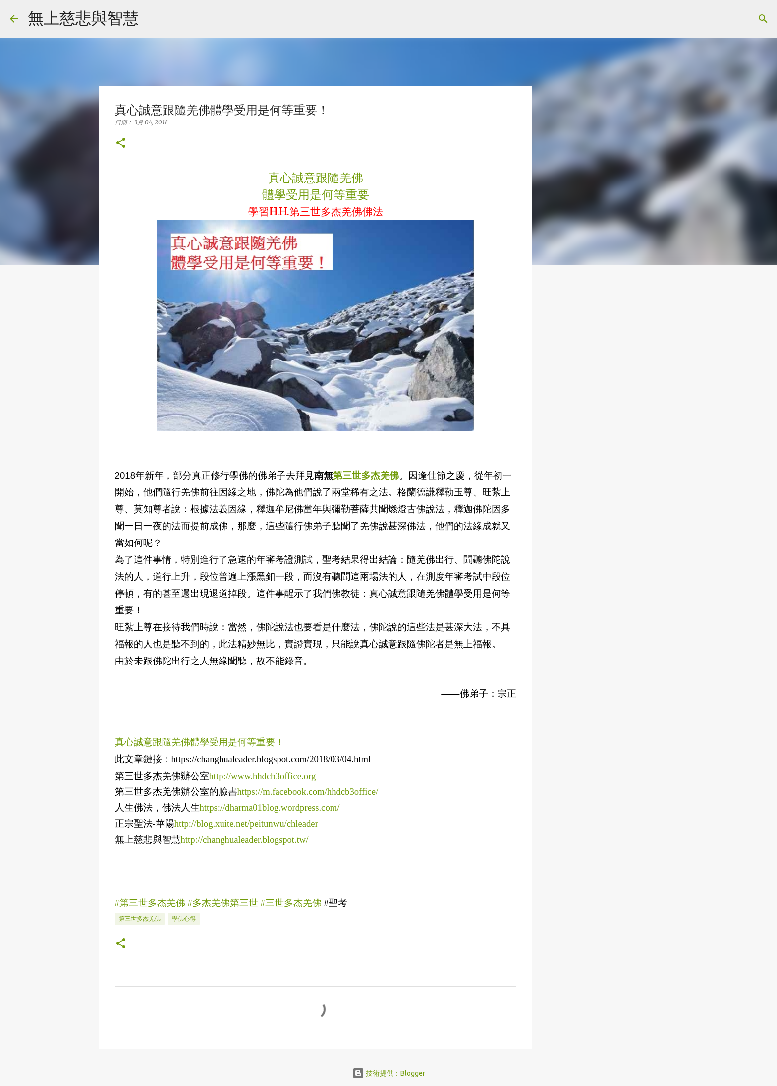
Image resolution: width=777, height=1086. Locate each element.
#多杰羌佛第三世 (223, 903)
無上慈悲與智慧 (83, 18)
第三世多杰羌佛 (140, 918)
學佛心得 (184, 918)
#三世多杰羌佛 (291, 903)
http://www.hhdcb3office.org (262, 776)
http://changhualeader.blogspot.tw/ (245, 839)
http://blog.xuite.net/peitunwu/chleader (246, 823)
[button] (121, 143)
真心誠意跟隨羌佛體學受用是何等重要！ (199, 742)
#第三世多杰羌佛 (150, 903)
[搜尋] (153, 19)
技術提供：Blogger (388, 1073)
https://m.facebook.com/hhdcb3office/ (308, 791)
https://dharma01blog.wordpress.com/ (270, 807)
